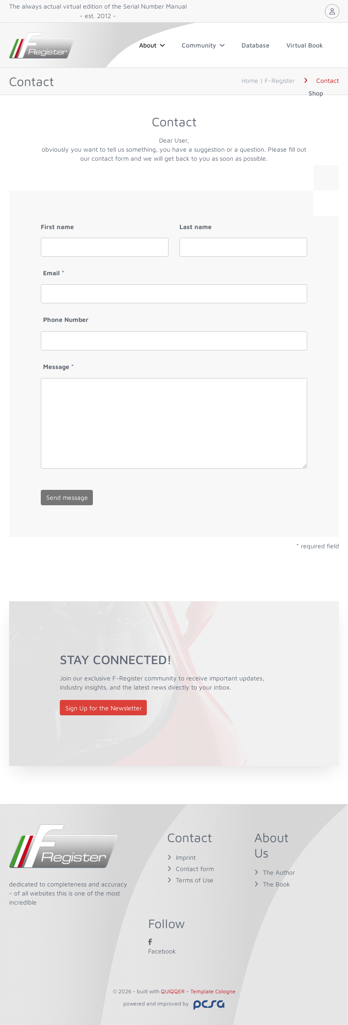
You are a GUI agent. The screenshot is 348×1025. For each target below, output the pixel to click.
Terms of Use (194, 880)
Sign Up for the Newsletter (103, 708)
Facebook (162, 946)
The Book (276, 884)
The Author (279, 872)
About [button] (152, 45)
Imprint (186, 857)
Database (256, 45)
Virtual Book (304, 45)
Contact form (195, 868)
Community (203, 45)
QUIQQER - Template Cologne (198, 991)
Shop (316, 93)
